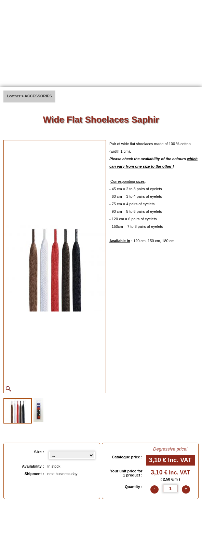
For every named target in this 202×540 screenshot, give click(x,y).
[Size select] (72, 455)
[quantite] (170, 488)
